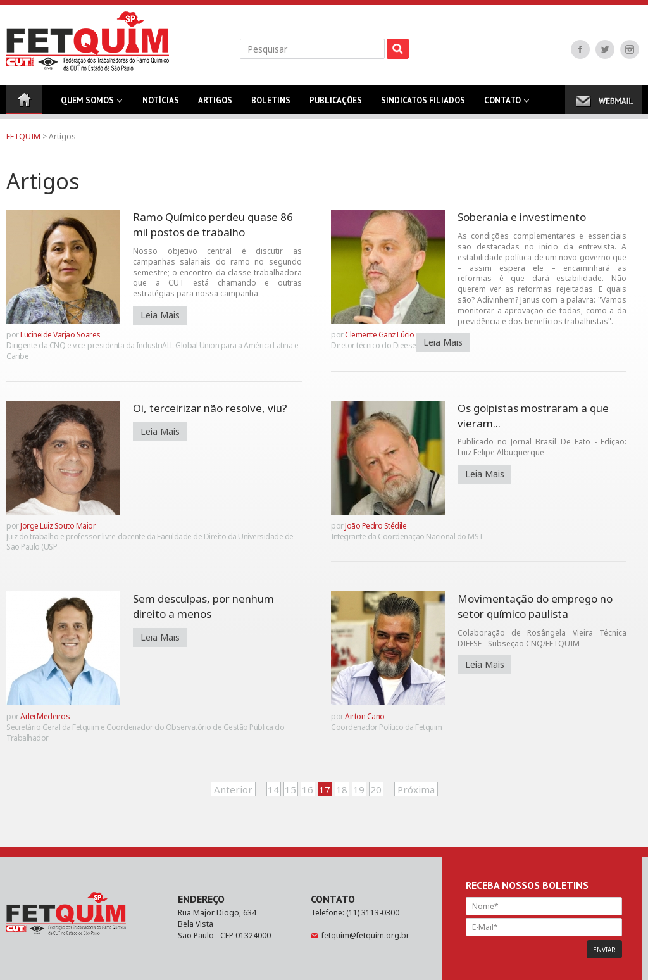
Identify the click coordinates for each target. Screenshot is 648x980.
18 (341, 789)
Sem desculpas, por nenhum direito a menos (203, 606)
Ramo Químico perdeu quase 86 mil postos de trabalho (213, 224)
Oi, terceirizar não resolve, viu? (210, 408)
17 (324, 789)
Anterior (233, 789)
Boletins (270, 104)
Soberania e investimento (522, 217)
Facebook (580, 49)
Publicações (335, 104)
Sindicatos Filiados (423, 104)
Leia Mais (160, 315)
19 (358, 789)
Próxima (416, 789)
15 (290, 789)
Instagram (629, 49)
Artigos (215, 104)
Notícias (160, 104)
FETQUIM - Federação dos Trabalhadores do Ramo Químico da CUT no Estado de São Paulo (87, 41)
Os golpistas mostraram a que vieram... (533, 415)
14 (273, 789)
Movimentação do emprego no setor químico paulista (535, 606)
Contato (502, 104)
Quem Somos (87, 104)
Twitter (604, 49)
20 (376, 789)
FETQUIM (23, 136)
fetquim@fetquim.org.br (365, 935)
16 (307, 789)
